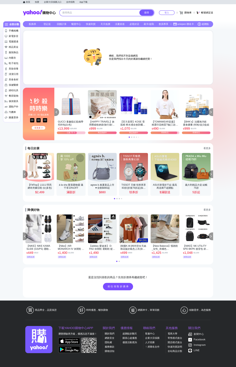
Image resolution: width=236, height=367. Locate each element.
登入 (167, 12)
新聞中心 (199, 334)
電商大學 (172, 333)
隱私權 (108, 342)
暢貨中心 (76, 24)
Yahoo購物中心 (39, 12)
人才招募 (150, 342)
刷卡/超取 (149, 24)
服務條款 (109, 346)
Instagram (200, 345)
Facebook (199, 339)
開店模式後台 (175, 342)
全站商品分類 (175, 351)
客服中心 (150, 333)
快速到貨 (91, 24)
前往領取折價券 (118, 286)
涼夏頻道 (120, 24)
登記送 (47, 24)
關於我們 (109, 333)
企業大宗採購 (152, 338)
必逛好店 (134, 24)
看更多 (207, 148)
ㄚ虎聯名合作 (152, 346)
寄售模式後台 (175, 338)
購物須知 (109, 351)
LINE (197, 350)
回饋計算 (62, 24)
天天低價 (105, 24)
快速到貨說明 (175, 346)
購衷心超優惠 (130, 338)
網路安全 (109, 338)
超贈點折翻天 (130, 333)
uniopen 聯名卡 (183, 24)
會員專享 (163, 24)
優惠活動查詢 (130, 342)
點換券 (32, 24)
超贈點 (203, 24)
